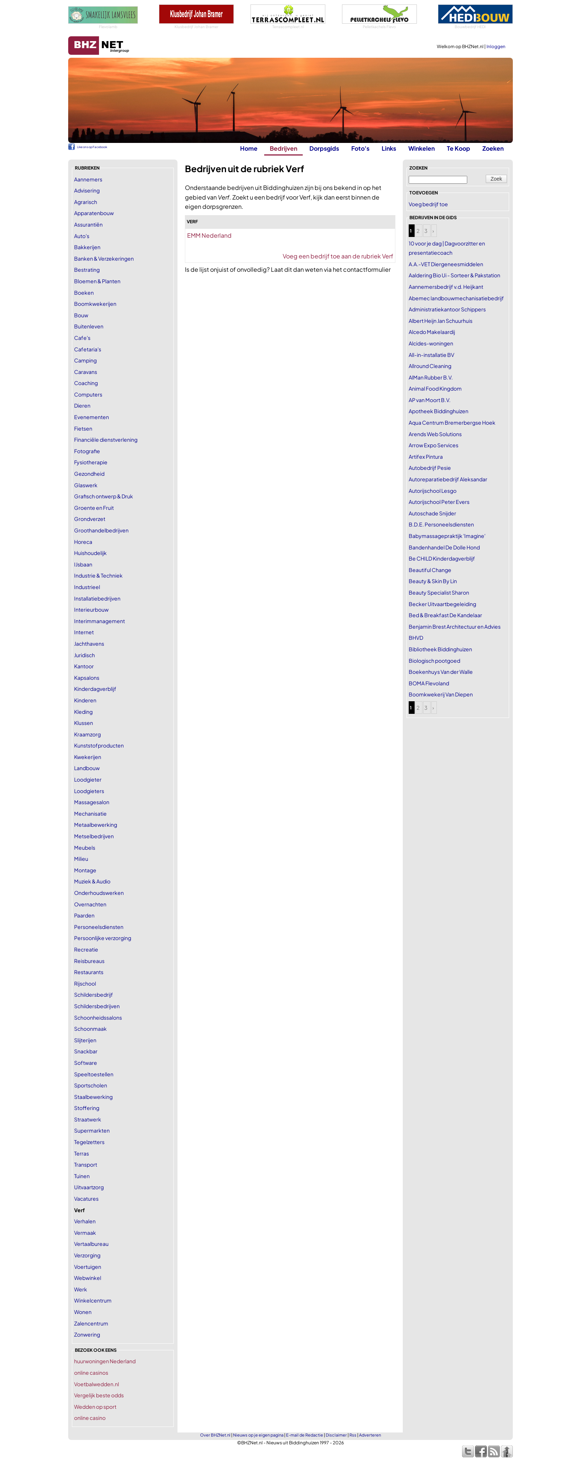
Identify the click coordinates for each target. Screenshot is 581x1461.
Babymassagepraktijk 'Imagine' (447, 535)
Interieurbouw (91, 609)
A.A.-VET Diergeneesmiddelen (446, 264)
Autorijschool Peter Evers (439, 501)
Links (389, 148)
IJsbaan (83, 564)
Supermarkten (92, 1130)
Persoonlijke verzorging (102, 938)
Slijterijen (85, 1040)
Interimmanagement (99, 621)
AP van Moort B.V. (430, 400)
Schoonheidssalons (98, 1017)
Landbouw (87, 768)
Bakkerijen (87, 247)
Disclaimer (336, 1434)
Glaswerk (85, 485)
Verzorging (87, 1255)
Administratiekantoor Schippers (447, 309)
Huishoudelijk (90, 552)
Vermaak (85, 1232)
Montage (85, 870)
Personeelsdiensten (98, 926)
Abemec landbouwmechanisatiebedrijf (456, 298)
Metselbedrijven (94, 836)
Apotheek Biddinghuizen (438, 411)
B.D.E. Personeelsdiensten (441, 524)
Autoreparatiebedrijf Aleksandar (448, 479)
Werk (80, 1289)
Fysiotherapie (90, 462)
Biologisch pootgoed (434, 660)
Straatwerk (87, 1119)
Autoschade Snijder (432, 513)
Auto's (81, 236)
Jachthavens (89, 643)
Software (85, 1062)
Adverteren (370, 1434)
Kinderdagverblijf (95, 688)
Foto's (360, 148)
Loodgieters (89, 791)
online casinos (91, 1372)
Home (249, 148)
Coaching (86, 383)
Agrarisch (85, 201)
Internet (84, 632)
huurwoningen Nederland (105, 1361)
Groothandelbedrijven (101, 530)
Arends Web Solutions (435, 434)
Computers (88, 394)
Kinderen (85, 700)
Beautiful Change (430, 569)
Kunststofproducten (99, 745)
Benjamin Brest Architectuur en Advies (455, 626)
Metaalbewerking (95, 824)
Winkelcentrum (93, 1300)
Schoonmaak (90, 1028)
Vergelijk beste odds (99, 1395)
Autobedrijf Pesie (430, 467)
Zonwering (87, 1334)
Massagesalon (91, 802)
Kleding (83, 711)
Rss (352, 1434)
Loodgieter (88, 779)
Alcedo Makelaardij (432, 331)
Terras (81, 1153)
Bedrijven (283, 148)
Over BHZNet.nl (215, 1434)
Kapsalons (86, 677)
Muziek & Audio (92, 881)
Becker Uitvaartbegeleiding (442, 604)
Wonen (83, 1311)
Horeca (83, 541)
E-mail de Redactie (304, 1434)
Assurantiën (88, 224)
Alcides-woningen (431, 343)
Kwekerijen (87, 756)
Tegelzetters (89, 1142)
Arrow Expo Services (433, 445)
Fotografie (87, 451)
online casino (90, 1417)
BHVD (416, 637)
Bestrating (87, 269)
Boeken (84, 292)
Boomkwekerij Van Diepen (441, 694)
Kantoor (84, 666)
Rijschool (85, 983)
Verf (79, 1210)
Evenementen (91, 417)
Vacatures (86, 1198)
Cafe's (82, 337)
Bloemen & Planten (97, 281)
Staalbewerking (93, 1096)
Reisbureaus (89, 960)
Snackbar (85, 1051)
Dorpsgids (324, 148)
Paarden (84, 915)
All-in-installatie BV (431, 354)
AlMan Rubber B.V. (431, 377)
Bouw (81, 315)
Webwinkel (87, 1277)
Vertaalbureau (91, 1243)
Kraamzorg (87, 734)
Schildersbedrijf (93, 994)
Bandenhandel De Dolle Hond (444, 547)
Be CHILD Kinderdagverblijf (442, 558)
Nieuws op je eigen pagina (258, 1434)
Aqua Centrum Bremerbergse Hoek (452, 422)
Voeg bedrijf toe (428, 204)
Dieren (82, 405)
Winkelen (421, 148)
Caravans (85, 371)
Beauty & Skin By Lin (433, 581)
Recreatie (86, 949)
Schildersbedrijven (97, 1006)
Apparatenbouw (94, 213)
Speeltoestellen (93, 1074)
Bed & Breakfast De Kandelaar (445, 615)
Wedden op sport (95, 1406)
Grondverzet (89, 518)
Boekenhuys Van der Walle (441, 671)
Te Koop (458, 148)
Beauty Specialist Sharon (439, 592)
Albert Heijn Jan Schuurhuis (440, 320)
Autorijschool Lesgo (432, 490)
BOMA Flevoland (429, 683)
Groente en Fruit (94, 507)
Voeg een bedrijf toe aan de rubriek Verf (338, 256)
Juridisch (84, 655)
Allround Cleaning (430, 365)
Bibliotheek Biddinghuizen (440, 649)
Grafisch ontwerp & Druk (103, 496)
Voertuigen (87, 1266)
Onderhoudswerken (99, 892)
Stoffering (86, 1107)
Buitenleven (88, 326)
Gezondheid (89, 473)
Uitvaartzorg (89, 1187)
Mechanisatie (90, 813)
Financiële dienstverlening (105, 439)
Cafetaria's (87, 349)
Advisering (87, 190)
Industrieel (87, 587)
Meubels (84, 847)
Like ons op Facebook (92, 147)
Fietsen (83, 428)
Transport (85, 1164)
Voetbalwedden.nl (96, 1384)
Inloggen (496, 46)
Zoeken (493, 148)
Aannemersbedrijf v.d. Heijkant (446, 286)
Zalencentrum (91, 1323)
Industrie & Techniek (98, 575)
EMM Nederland (209, 235)
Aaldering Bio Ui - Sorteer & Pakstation (454, 275)
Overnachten (90, 904)
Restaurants (88, 972)
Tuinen (82, 1176)
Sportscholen (90, 1085)
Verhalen (85, 1221)
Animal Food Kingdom (435, 388)
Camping (85, 360)
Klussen (83, 722)
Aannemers (88, 179)
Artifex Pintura (426, 456)
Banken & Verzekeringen (104, 258)
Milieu (81, 858)
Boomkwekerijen (95, 303)
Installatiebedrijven (97, 598)
